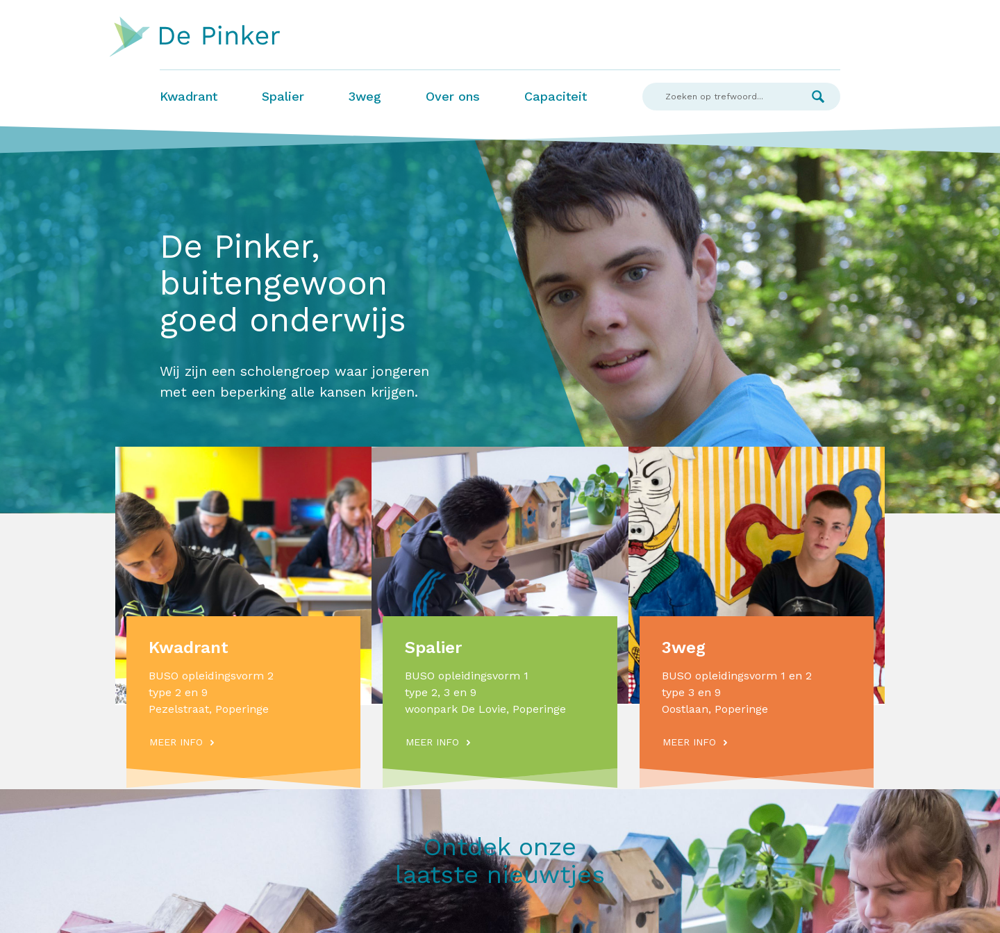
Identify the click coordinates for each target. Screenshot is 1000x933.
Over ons (453, 96)
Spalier (283, 96)
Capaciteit (555, 96)
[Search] (719, 96)
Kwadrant (188, 96)
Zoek (818, 96)
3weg (365, 96)
